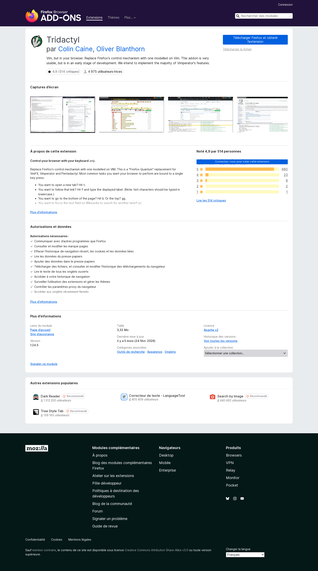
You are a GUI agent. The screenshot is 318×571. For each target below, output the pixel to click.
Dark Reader (50, 396)
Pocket (232, 485)
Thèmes (113, 17)
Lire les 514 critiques (211, 200)
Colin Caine (75, 49)
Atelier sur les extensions (113, 476)
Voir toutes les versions (220, 341)
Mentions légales (79, 539)
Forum (97, 511)
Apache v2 (211, 330)
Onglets (170, 351)
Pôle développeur (106, 483)
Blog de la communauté (112, 504)
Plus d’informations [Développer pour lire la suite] (43, 212)
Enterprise (167, 470)
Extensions (94, 17)
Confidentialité (35, 539)
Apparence (154, 351)
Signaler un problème (109, 519)
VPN (230, 463)
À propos (99, 455)
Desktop (166, 455)
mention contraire (44, 550)
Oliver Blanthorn (120, 49)
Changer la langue (238, 549)
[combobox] (264, 16)
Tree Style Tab (52, 411)
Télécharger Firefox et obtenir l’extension (255, 40)
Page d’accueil (40, 330)
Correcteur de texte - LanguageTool (157, 396)
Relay (230, 470)
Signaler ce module (43, 364)
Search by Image (230, 396)
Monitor (232, 478)
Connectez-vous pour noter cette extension (242, 161)
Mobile (165, 463)
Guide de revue (105, 526)
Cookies (56, 539)
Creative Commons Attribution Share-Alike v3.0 (156, 550)
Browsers (234, 455)
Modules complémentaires (116, 448)
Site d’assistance (42, 334)
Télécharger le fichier (237, 49)
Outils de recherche (131, 351)
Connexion (285, 4)
